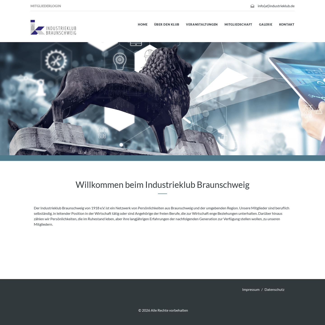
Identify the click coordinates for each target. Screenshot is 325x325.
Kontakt (287, 24)
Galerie (265, 24)
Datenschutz (274, 289)
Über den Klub (166, 24)
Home (142, 24)
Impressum (251, 289)
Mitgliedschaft (238, 24)
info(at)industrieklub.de (276, 6)
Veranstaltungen (202, 24)
